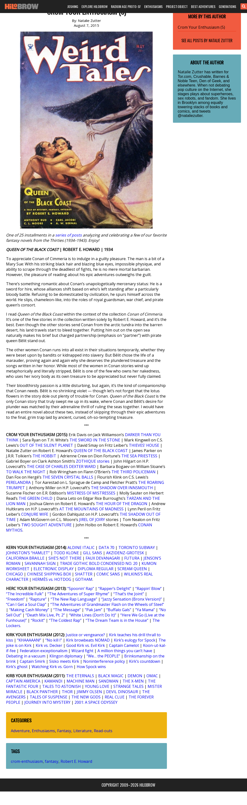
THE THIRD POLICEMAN (133, 471)
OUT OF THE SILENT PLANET (46, 445)
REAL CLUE (114, 697)
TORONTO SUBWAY (136, 547)
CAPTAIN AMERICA (23, 681)
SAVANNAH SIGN (40, 563)
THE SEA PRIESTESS (139, 456)
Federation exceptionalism (43, 650)
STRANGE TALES (128, 686)
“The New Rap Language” (74, 599)
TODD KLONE (66, 552)
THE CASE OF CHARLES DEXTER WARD (61, 466)
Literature (82, 730)
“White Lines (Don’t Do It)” (92, 615)
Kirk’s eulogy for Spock (134, 640)
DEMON (135, 675)
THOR (67, 691)
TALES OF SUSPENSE (48, 697)
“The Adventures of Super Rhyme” (78, 593)
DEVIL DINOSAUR (122, 691)
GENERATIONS (227, 6)
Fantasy (64, 730)
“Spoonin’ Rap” (80, 588)
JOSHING (72, 6)
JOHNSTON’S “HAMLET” (28, 552)
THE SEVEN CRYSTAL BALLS (67, 477)
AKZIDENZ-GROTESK (125, 552)
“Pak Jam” (93, 609)
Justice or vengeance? (85, 634)
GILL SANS (92, 552)
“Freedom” (15, 599)
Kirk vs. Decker (49, 645)
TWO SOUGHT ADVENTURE (46, 525)
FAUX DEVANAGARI (103, 558)
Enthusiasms (43, 730)
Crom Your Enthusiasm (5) (201, 27)
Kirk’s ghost (16, 666)
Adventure (20, 730)
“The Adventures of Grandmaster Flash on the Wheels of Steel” (107, 604)
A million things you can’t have (124, 650)
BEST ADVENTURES (203, 6)
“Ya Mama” (145, 609)
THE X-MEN (133, 681)
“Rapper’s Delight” (114, 588)
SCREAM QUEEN (132, 568)
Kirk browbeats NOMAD (88, 640)
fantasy (51, 761)
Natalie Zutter (221, 40)
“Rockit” (38, 620)
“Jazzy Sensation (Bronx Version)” (131, 599)
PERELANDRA (18, 482)
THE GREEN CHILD (35, 498)
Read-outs (103, 730)
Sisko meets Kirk (64, 661)
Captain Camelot (124, 645)
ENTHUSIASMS (153, 6)
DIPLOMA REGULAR (95, 568)
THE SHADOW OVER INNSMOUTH (122, 487)
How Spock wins (91, 666)
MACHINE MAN (81, 681)
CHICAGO (14, 574)
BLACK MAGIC (111, 675)
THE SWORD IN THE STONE (94, 440)
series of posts (68, 235)
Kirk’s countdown (144, 661)
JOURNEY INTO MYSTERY (47, 702)
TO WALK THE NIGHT (25, 471)
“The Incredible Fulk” (24, 593)
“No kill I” (53, 640)
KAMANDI (53, 681)
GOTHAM (83, 579)
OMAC (152, 675)
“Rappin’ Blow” (148, 588)
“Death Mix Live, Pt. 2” (45, 615)
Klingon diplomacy (65, 656)
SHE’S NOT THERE (65, 558)
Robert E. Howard (76, 761)
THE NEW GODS (86, 697)
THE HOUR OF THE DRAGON (121, 503)
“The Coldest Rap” (65, 620)
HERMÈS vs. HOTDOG (51, 579)
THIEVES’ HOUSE (144, 445)
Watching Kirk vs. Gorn (52, 666)
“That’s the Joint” (128, 593)
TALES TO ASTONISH (61, 686)
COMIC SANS (108, 574)
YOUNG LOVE (97, 686)
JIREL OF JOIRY (92, 519)
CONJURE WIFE (34, 514)
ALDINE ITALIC (81, 547)
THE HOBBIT (44, 456)
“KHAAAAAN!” (29, 640)
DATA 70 (106, 547)
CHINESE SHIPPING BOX (49, 574)
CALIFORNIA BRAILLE (25, 558)
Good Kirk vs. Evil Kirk (85, 645)
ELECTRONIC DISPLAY (54, 568)
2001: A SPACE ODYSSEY (96, 702)
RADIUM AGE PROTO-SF (126, 6)
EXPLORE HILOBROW (95, 6)
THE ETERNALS (80, 675)
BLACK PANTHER (42, 691)
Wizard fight (82, 650)
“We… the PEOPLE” (103, 656)
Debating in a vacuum (25, 656)
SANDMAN (108, 681)
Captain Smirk (32, 661)
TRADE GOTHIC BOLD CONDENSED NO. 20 (98, 563)
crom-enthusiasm (27, 761)
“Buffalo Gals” (118, 609)
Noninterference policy (104, 661)
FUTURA (131, 558)
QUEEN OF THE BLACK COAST (101, 450)
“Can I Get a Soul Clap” (26, 604)
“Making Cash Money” (29, 609)
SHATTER (83, 574)
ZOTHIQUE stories (93, 461)
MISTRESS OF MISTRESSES (91, 493)
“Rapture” (38, 599)
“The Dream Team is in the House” (117, 620)
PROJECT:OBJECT (177, 6)
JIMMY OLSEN (89, 691)
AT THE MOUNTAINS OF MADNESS (91, 509)
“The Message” (67, 609)
